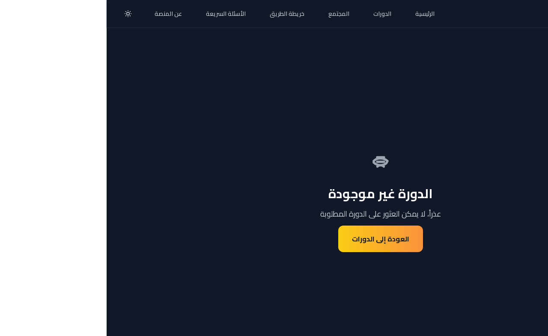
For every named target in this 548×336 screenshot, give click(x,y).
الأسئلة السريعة (119, 13)
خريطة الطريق (180, 13)
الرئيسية (318, 13)
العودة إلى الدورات (274, 238)
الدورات (276, 13)
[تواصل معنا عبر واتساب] (524, 312)
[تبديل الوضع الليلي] (21, 13)
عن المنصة (61, 13)
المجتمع (232, 13)
